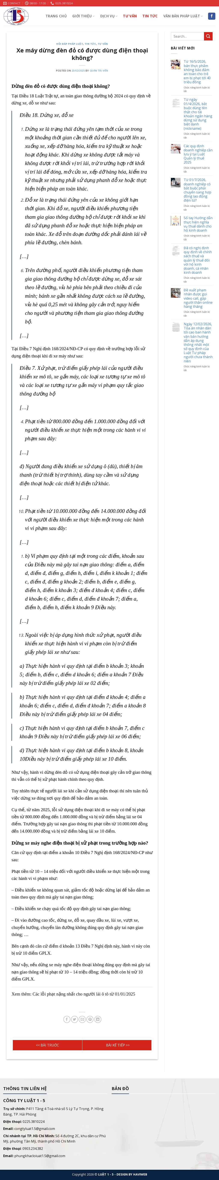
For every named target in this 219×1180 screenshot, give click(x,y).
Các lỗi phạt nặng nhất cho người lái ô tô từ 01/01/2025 (47, 1045)
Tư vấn (130, 16)
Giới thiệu (83, 16)
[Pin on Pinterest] (89, 1019)
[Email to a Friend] (82, 1019)
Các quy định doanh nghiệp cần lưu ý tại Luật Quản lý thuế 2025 (198, 154)
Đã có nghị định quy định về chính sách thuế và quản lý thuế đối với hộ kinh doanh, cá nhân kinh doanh (198, 260)
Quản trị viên (99, 70)
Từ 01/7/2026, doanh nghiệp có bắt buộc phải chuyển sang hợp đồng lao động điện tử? (197, 190)
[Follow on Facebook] (211, 16)
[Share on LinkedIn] (97, 1019)
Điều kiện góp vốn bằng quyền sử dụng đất (117, 1045)
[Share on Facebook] (66, 1019)
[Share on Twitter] (74, 1019)
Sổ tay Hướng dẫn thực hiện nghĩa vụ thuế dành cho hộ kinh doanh (198, 224)
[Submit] (208, 36)
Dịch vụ (109, 16)
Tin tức (150, 16)
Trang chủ (56, 16)
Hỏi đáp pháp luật (69, 43)
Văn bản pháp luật (183, 16)
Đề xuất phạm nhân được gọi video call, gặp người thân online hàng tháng (198, 298)
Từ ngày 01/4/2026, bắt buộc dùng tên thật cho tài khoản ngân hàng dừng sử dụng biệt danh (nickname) (198, 114)
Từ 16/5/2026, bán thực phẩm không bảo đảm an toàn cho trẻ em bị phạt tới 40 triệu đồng (197, 72)
